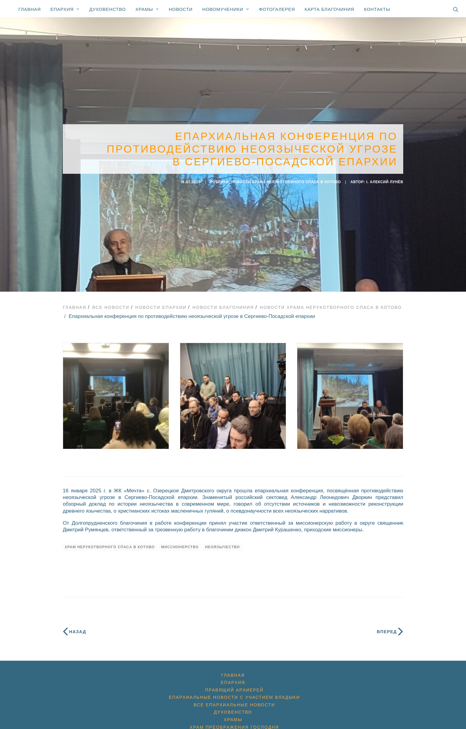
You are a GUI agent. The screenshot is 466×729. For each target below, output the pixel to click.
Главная (29, 9)
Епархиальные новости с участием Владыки (234, 691)
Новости (181, 9)
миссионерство (180, 541)
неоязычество (222, 541)
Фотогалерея (277, 9)
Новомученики (225, 9)
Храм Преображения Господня (234, 721)
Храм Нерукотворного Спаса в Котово (110, 541)
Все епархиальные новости (234, 699)
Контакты (377, 9)
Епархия (65, 9)
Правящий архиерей (234, 684)
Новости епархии (161, 301)
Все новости (110, 301)
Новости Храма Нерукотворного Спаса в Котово (286, 179)
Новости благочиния (223, 301)
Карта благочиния (329, 9)
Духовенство (107, 9)
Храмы (147, 9)
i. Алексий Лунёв (385, 179)
